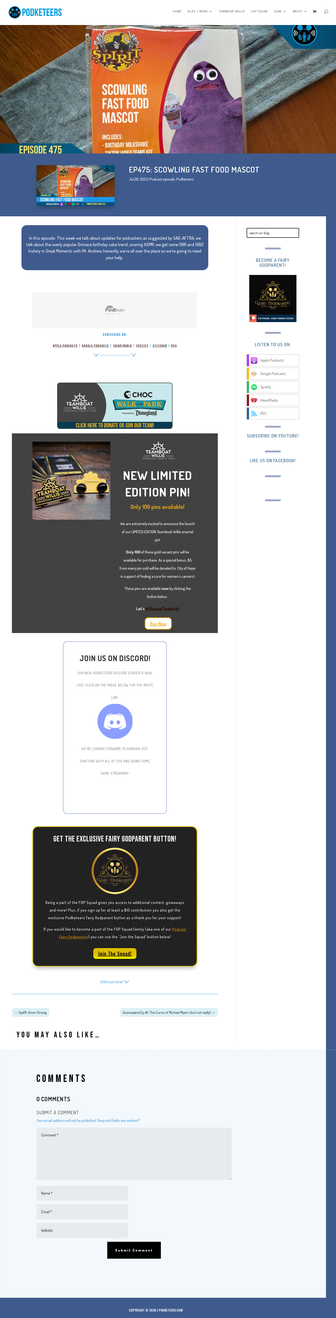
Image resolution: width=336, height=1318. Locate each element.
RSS (174, 346)
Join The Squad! (115, 953)
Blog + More (198, 13)
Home (177, 13)
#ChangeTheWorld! (162, 608)
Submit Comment (134, 1250)
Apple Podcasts (65, 346)
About (298, 13)
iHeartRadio (122, 346)
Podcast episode (162, 179)
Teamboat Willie (232, 13)
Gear (278, 13)
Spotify (142, 346)
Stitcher (160, 346)
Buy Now (158, 623)
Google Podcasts (95, 346)
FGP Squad (259, 13)
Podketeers (185, 179)
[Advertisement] (286, 537)
